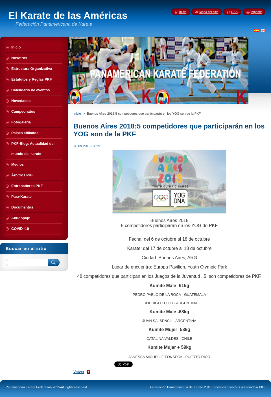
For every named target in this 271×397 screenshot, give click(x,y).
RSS (234, 12)
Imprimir (256, 12)
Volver (78, 372)
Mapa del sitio (208, 12)
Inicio (77, 113)
